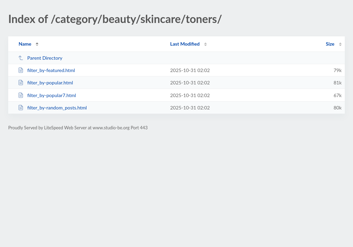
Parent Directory (40, 58)
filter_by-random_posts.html (52, 107)
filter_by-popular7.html (47, 95)
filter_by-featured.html (46, 70)
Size (330, 44)
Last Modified (185, 44)
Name (25, 44)
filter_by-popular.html (45, 82)
